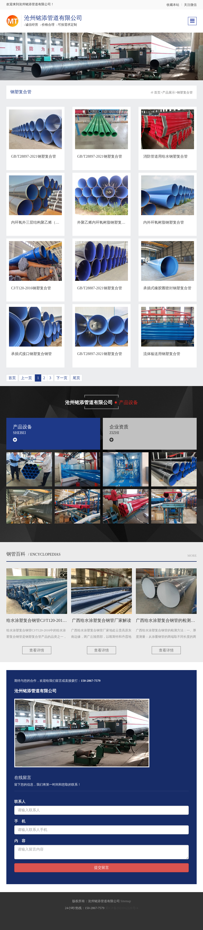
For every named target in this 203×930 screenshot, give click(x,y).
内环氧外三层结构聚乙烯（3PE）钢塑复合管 (47, 222)
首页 (157, 92)
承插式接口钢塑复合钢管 (31, 354)
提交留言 (101, 868)
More (192, 555)
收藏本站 (173, 5)
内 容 (19, 841)
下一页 (61, 378)
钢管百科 (15, 554)
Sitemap (126, 901)
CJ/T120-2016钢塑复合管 (31, 288)
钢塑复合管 (185, 92)
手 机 (19, 821)
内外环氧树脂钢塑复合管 (163, 222)
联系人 (19, 802)
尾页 (76, 378)
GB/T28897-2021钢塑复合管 (33, 156)
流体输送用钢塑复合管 (161, 354)
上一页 (26, 378)
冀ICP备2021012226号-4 (121, 908)
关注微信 (190, 5)
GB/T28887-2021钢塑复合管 (99, 288)
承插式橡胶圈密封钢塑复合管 (167, 288)
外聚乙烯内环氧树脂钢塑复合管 (103, 222)
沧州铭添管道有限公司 (53, 18)
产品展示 (168, 92)
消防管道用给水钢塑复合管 (165, 156)
